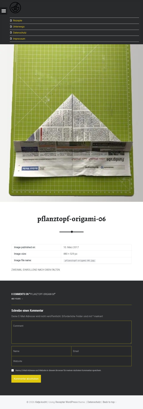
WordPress (72, 402)
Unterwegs (19, 26)
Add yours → (17, 299)
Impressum (19, 38)
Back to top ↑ (109, 402)
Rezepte (17, 20)
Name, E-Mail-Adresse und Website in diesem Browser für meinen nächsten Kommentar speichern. (58, 370)
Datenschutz (19, 32)
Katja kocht (41, 402)
